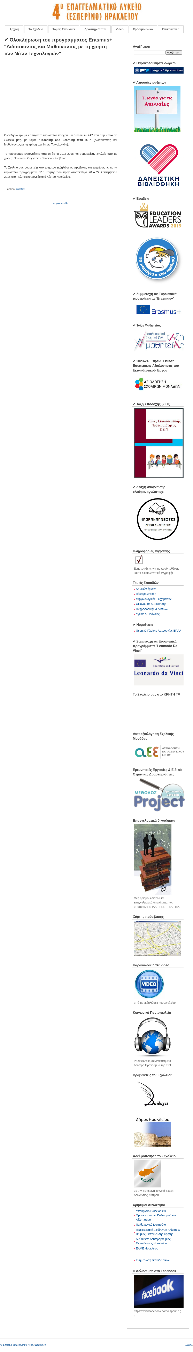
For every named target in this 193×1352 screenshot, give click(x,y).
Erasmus (20, 188)
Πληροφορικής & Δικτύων (152, 609)
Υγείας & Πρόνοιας (148, 614)
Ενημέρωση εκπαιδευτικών (153, 1260)
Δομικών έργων (146, 589)
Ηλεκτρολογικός (146, 593)
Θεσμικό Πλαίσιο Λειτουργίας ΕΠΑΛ (158, 630)
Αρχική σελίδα (60, 203)
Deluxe (188, 1344)
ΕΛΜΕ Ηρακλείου (147, 1248)
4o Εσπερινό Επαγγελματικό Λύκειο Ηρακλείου (23, 1344)
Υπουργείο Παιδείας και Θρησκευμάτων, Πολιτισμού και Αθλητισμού (156, 1215)
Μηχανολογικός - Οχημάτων (153, 599)
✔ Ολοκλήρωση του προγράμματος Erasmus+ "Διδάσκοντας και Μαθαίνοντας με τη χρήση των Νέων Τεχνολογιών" (58, 46)
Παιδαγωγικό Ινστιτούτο (151, 1224)
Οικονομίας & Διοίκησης (151, 604)
